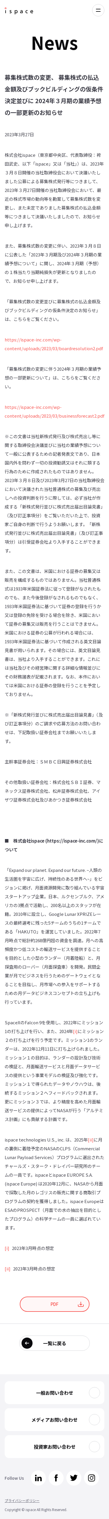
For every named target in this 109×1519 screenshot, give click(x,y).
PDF (54, 1304)
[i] (75, 1031)
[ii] (91, 1140)
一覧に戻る (54, 1343)
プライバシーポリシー (22, 1500)
